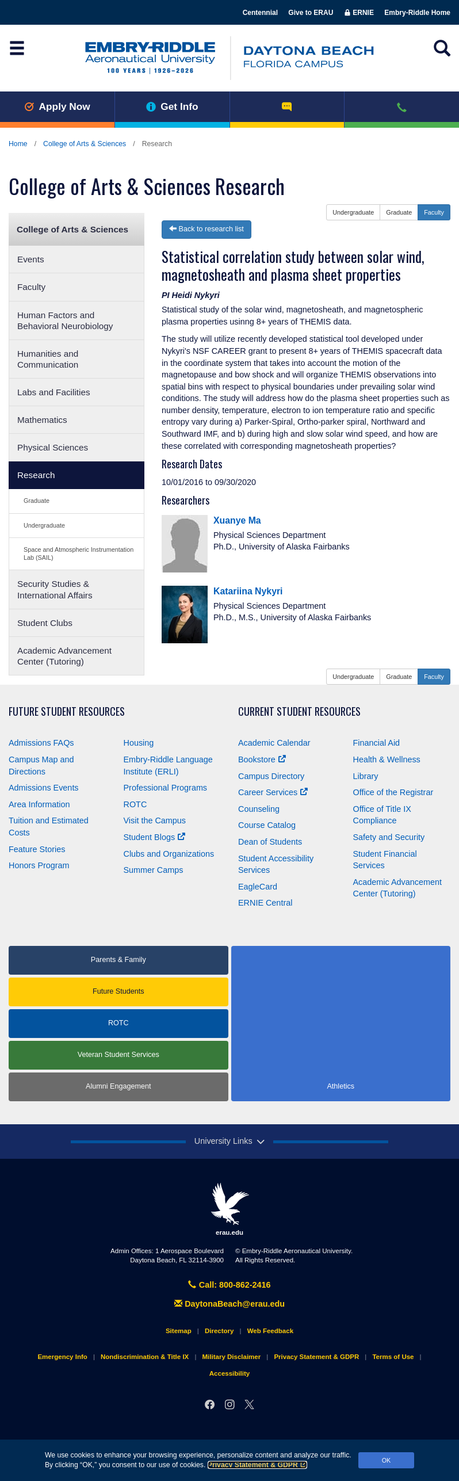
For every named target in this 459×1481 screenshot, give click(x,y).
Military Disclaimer (231, 1356)
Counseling (259, 809)
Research (36, 475)
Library (365, 776)
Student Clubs (44, 623)
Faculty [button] (434, 212)
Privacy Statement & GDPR (257, 1465)
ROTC (135, 804)
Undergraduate (44, 525)
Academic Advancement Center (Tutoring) (64, 656)
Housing (139, 742)
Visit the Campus (155, 820)
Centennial (260, 13)
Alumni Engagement (118, 1086)
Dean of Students (270, 841)
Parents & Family (118, 960)
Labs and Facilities (53, 392)
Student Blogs (155, 837)
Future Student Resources (67, 711)
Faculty (31, 287)
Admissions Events (44, 787)
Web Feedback (270, 1330)
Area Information (39, 804)
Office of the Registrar (393, 792)
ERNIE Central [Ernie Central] (265, 902)
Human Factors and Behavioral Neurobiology (65, 320)
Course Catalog (267, 825)
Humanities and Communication (47, 359)
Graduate (36, 500)
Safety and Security (389, 837)
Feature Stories (37, 849)
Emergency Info (62, 1356)
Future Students (118, 991)
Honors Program (39, 865)
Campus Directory (271, 776)
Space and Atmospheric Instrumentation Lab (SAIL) (78, 553)
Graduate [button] (399, 212)
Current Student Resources (299, 711)
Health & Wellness (386, 759)
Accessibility (229, 1373)
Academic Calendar (274, 742)
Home (18, 144)
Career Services (273, 792)
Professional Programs (166, 787)
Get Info (172, 106)
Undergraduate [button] (353, 212)
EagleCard (257, 886)
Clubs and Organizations (169, 853)
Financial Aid (376, 742)
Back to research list (206, 229)
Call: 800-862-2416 (229, 1284)
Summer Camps (153, 870)
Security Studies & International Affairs (55, 589)
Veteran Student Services (118, 1055)
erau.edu (229, 1208)
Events (30, 259)
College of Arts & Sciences (84, 144)
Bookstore (262, 759)
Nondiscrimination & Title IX (145, 1356)
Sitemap (179, 1330)
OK (386, 1460)
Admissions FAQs (41, 742)
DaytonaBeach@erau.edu (229, 1303)
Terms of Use (393, 1356)
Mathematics (42, 420)
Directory (219, 1330)
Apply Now (57, 106)
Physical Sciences (52, 447)
